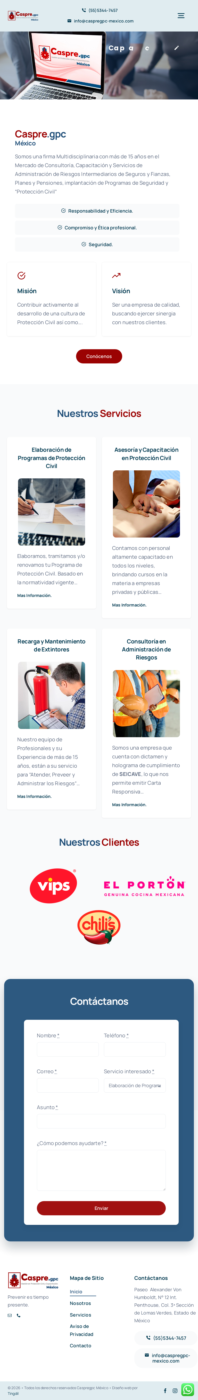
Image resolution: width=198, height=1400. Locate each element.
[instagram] (175, 1390)
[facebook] (165, 1390)
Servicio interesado (129, 1071)
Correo (47, 1071)
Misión (27, 290)
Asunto (47, 1107)
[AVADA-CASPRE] (23, 13)
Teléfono (116, 1035)
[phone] (19, 1315)
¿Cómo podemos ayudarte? (72, 1143)
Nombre (48, 1035)
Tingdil (13, 1393)
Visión (121, 290)
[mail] (10, 1315)
